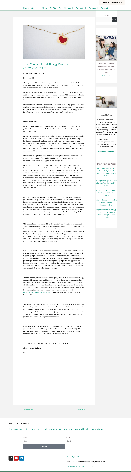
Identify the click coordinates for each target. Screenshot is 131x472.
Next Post (82, 410)
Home (26, 8)
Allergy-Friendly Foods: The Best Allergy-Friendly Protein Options (106, 202)
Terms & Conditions (85, 466)
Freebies (93, 8)
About (44, 8)
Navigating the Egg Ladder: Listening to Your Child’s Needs (106, 192)
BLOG (53, 8)
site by (73, 457)
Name (25, 437)
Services (35, 8)
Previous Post (27, 410)
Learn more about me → (106, 151)
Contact (104, 8)
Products (81, 8)
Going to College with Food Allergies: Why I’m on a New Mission (106, 183)
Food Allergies (65, 8)
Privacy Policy (72, 466)
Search (106, 15)
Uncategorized (41, 68)
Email (68, 437)
